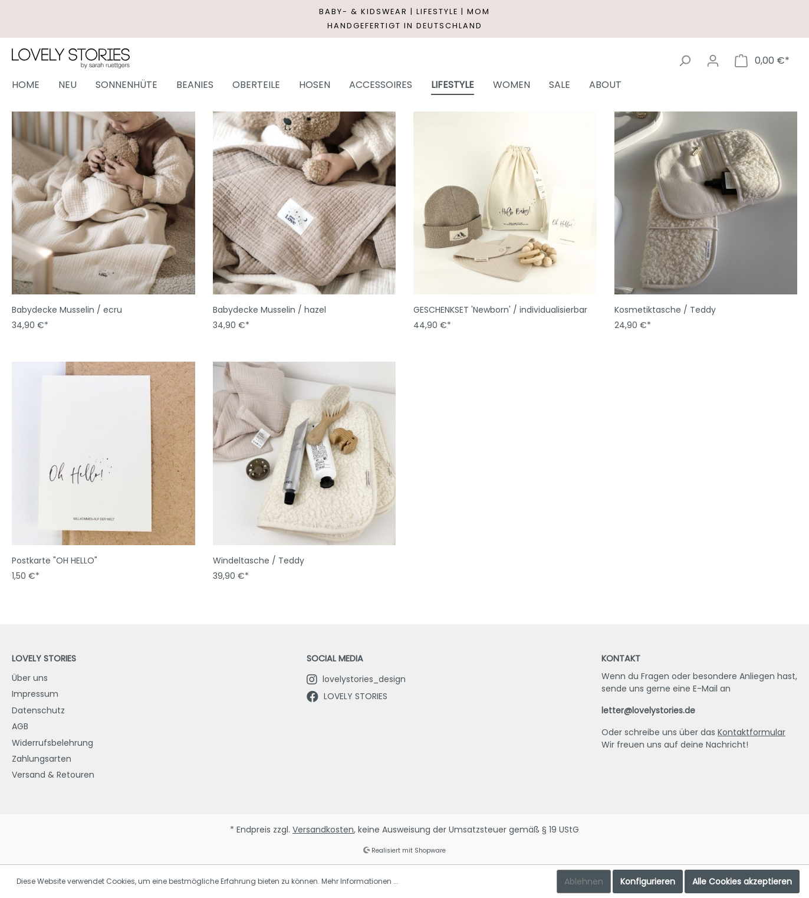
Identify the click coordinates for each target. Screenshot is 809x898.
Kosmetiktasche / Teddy (665, 310)
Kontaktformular (751, 732)
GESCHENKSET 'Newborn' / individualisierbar (500, 310)
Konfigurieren (647, 881)
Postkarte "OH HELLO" (54, 560)
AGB (20, 726)
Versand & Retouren (53, 775)
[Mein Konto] (713, 61)
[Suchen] (684, 61)
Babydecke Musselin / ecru (67, 310)
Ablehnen (583, 881)
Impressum (35, 694)
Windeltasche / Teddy (258, 560)
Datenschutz (38, 710)
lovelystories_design (356, 679)
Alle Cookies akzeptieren (742, 881)
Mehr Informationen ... (360, 881)
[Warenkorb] (762, 61)
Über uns (30, 678)
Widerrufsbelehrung (52, 743)
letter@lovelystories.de (648, 710)
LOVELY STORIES (347, 696)
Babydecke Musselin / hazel (269, 310)
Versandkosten (323, 829)
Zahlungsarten (41, 759)
